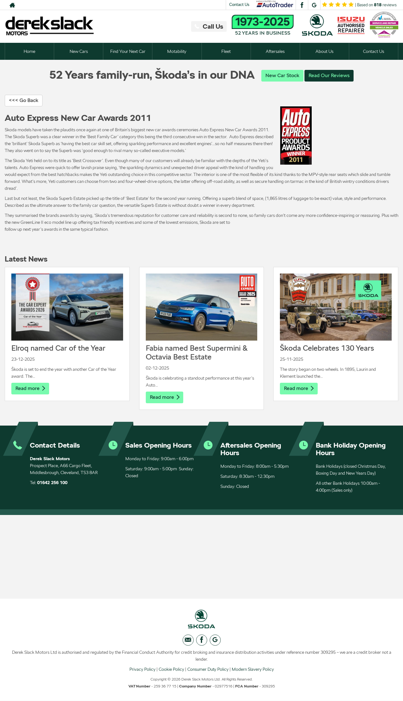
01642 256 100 (52, 482)
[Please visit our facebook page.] (302, 5)
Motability (176, 51)
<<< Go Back (23, 100)
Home (29, 51)
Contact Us (239, 4)
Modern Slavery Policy (253, 669)
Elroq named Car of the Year (58, 348)
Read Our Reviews (329, 75)
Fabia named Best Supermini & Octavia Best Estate (197, 352)
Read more (30, 388)
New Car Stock (282, 75)
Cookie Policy (171, 669)
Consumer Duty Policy (208, 669)
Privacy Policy (142, 669)
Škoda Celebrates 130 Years (327, 348)
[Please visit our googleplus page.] (314, 5)
